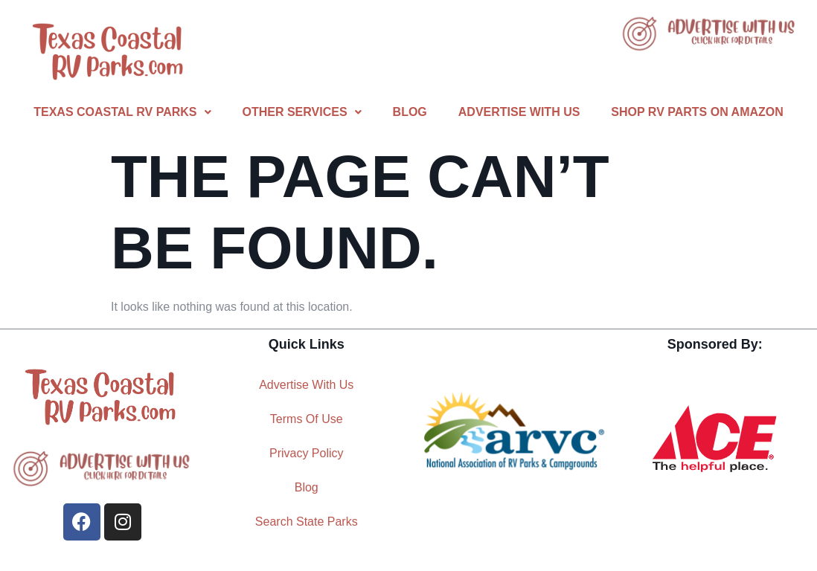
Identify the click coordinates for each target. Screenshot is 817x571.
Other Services (302, 112)
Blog (410, 112)
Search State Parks (306, 521)
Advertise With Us (519, 112)
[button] (122, 112)
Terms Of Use (306, 419)
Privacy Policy (306, 453)
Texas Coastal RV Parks (122, 112)
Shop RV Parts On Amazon (697, 112)
